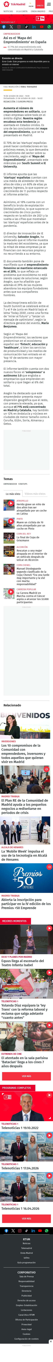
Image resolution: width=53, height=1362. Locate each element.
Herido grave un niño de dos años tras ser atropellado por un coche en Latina (9, 505)
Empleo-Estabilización (26, 1305)
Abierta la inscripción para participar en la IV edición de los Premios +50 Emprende (26, 878)
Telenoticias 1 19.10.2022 (26, 1106)
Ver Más (26, 1076)
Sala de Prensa (27, 1277)
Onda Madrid (38, 11)
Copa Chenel (24, 565)
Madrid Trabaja (10, 796)
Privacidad (26, 1325)
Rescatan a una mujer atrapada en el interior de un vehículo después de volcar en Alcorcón (9, 551)
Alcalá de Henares (12, 847)
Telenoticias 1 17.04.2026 (26, 1146)
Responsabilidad (26, 1281)
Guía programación (26, 1263)
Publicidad (26, 1296)
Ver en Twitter (13, 1231)
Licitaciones (26, 1310)
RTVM (26, 1239)
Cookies (26, 1334)
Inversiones (8, 741)
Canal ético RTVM (26, 1315)
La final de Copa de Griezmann (9, 538)
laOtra (26, 1258)
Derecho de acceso (27, 1301)
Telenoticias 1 (9, 1001)
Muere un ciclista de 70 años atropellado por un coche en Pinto (9, 523)
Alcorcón (22, 547)
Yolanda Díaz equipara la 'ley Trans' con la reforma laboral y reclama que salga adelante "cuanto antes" (26, 984)
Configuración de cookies (26, 1339)
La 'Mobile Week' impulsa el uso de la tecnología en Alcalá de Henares (25, 830)
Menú (49, 4)
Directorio (26, 1291)
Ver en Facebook (6, 1231)
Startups (22, 484)
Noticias (8, 11)
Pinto (20, 519)
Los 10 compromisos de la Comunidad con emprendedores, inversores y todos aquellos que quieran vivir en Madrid (25, 725)
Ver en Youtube (40, 1231)
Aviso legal (26, 1329)
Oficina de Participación (26, 1320)
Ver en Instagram (20, 1231)
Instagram (19, 27)
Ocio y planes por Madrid (16, 957)
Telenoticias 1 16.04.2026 (26, 1187)
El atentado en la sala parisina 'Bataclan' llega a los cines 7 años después (26, 1036)
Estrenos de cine (11, 1054)
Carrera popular (26, 589)
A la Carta (21, 11)
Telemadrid (26, 1248)
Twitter (11, 26)
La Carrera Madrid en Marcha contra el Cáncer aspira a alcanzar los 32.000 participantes (9, 593)
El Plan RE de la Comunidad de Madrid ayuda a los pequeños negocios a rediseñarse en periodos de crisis (25, 780)
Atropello (22, 501)
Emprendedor (12, 34)
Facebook (4, 26)
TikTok (26, 26)
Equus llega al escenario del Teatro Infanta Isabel (26, 939)
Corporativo (27, 1272)
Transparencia (26, 1286)
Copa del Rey (24, 534)
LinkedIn (34, 27)
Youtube (42, 27)
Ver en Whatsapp (46, 1231)
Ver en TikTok (26, 1231)
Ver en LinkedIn (33, 1231)
